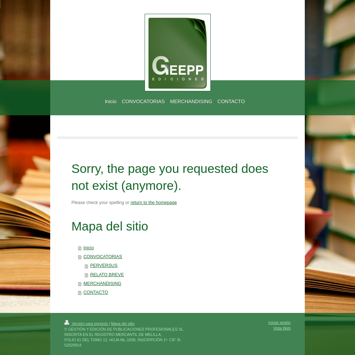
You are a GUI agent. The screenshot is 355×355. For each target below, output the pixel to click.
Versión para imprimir (86, 323)
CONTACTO (95, 292)
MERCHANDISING (102, 283)
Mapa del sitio (123, 323)
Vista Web (282, 328)
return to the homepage (153, 202)
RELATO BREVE (107, 274)
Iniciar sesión (279, 322)
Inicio (88, 247)
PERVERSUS (103, 265)
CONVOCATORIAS (102, 256)
